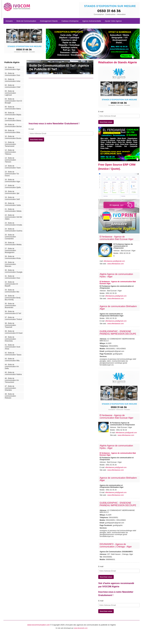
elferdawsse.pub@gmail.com (114, 261)
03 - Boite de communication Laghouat (10, 93)
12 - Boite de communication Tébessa (10, 152)
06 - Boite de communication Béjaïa (13, 114)
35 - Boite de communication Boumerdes (10, 305)
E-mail (31, 129)
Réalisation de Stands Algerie (117, 62)
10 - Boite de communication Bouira (13, 137)
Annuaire (9, 21)
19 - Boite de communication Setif (12, 198)
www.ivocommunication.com (38, 625)
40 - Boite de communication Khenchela (10, 339)
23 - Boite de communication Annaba (13, 224)
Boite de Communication (26, 21)
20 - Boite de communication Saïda (13, 204)
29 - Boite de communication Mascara (10, 264)
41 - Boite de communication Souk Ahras (12, 347)
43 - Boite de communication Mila (12, 360)
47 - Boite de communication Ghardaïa (10, 388)
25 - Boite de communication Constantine (10, 237)
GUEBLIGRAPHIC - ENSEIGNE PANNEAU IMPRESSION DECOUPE (118, 332)
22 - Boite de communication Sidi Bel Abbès (13, 217)
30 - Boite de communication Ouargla (13, 271)
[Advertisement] (68, 101)
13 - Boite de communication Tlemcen (10, 160)
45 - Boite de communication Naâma (13, 373)
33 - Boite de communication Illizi (12, 291)
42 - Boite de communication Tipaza (13, 354)
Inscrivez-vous (36, 139)
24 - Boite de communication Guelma (13, 230)
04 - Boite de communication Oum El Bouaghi (13, 101)
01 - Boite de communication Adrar (12, 80)
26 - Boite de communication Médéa (13, 244)
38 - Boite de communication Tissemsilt (10, 325)
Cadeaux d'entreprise (69, 21)
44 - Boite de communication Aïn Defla (12, 366)
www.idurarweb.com (80, 628)
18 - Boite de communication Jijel (12, 192)
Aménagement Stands (49, 21)
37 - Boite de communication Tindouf (13, 318)
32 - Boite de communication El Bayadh (11, 284)
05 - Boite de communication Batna (13, 108)
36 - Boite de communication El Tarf (13, 312)
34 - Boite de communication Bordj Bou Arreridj (12, 298)
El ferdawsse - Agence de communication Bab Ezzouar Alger (116, 237)
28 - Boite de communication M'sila (13, 257)
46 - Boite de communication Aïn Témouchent (12, 380)
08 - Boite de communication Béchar (13, 125)
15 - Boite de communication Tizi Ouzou (12, 174)
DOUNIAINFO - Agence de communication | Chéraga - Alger (116, 545)
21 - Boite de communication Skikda (13, 210)
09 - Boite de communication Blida (12, 131)
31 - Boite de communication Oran (12, 74)
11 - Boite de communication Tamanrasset (10, 144)
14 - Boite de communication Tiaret (13, 167)
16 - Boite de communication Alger (12, 68)
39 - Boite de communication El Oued (13, 332)
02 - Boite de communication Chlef (12, 86)
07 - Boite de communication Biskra (13, 120)
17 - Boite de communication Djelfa (13, 186)
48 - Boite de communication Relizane (10, 396)
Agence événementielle (91, 21)
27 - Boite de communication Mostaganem (10, 250)
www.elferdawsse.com (115, 264)
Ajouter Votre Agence (113, 21)
